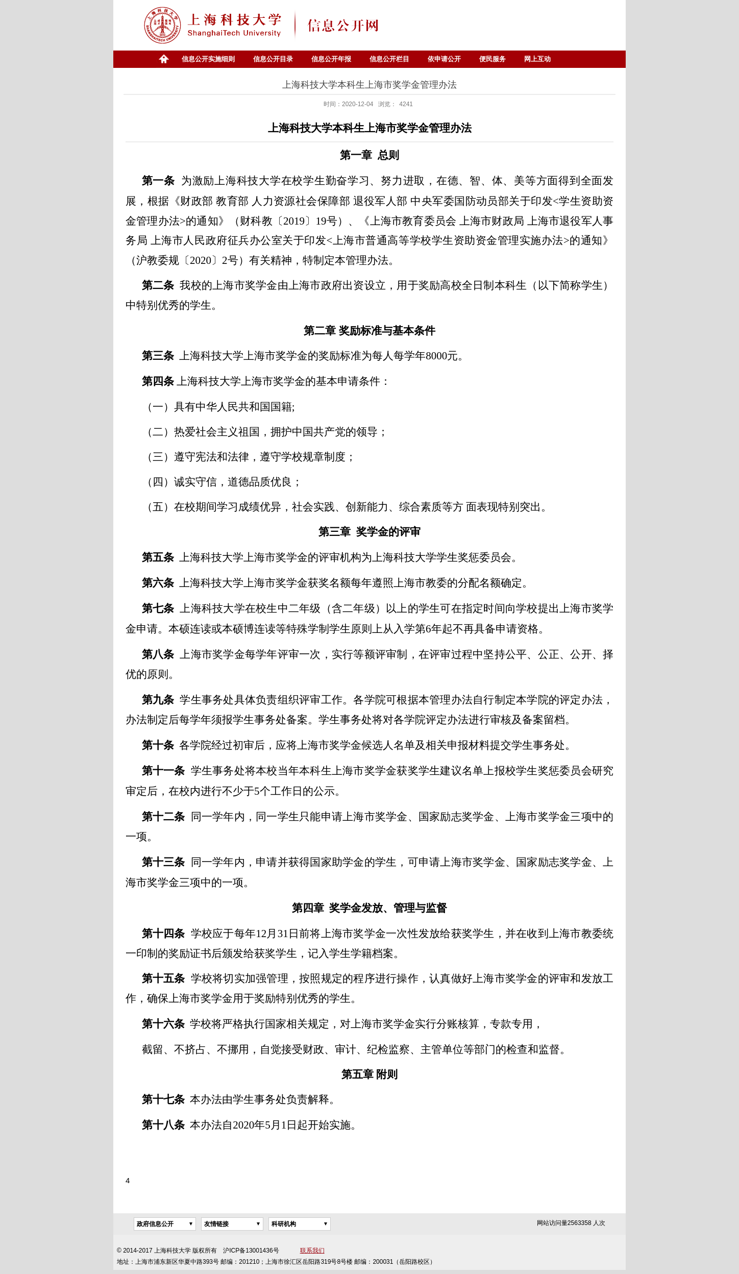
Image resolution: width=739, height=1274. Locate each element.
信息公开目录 (273, 59)
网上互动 (537, 59)
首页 (163, 59)
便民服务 (492, 59)
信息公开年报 (331, 59)
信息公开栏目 (389, 59)
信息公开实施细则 (208, 59)
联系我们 (312, 1250)
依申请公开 (444, 59)
